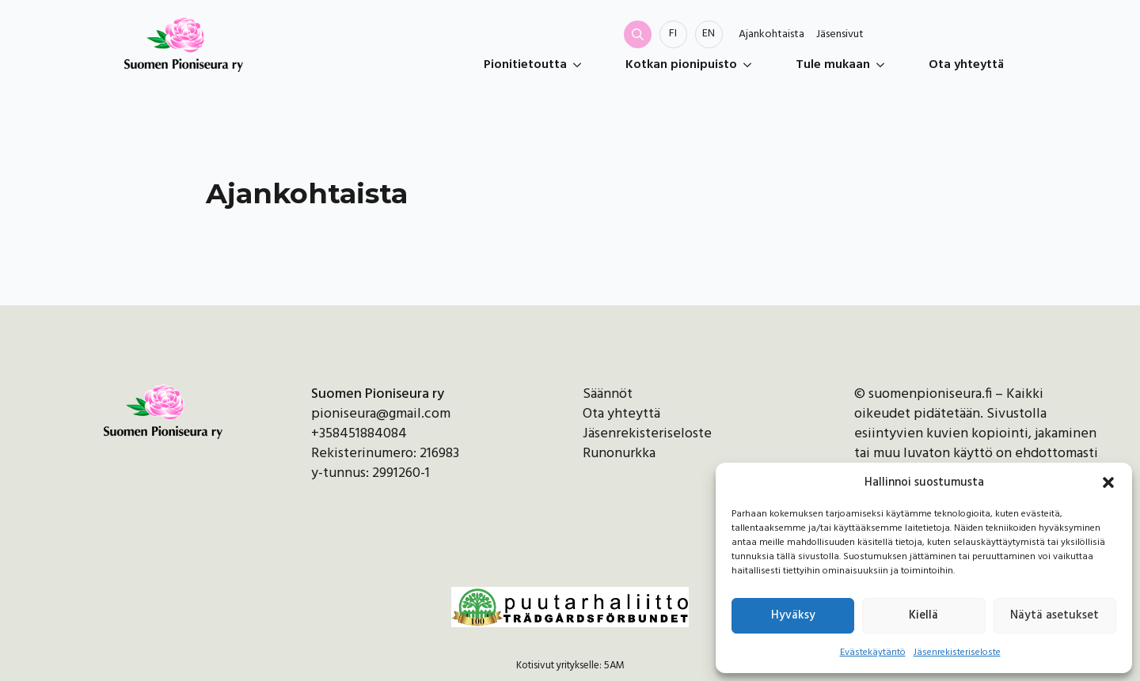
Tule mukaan (833, 65)
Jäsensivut (840, 35)
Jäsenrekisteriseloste (957, 652)
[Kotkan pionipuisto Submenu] (750, 65)
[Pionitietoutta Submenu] (580, 65)
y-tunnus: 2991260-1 (370, 473)
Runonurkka (619, 453)
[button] (1108, 482)
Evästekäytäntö (873, 652)
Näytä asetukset (1054, 615)
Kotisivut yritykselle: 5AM (570, 666)
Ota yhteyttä (966, 65)
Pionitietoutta (525, 65)
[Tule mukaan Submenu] (883, 65)
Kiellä (923, 615)
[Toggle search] (638, 34)
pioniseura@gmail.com (380, 414)
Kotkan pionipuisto (681, 65)
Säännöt (608, 394)
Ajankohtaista (771, 35)
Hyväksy (793, 615)
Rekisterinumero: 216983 (385, 453)
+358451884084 (359, 434)
